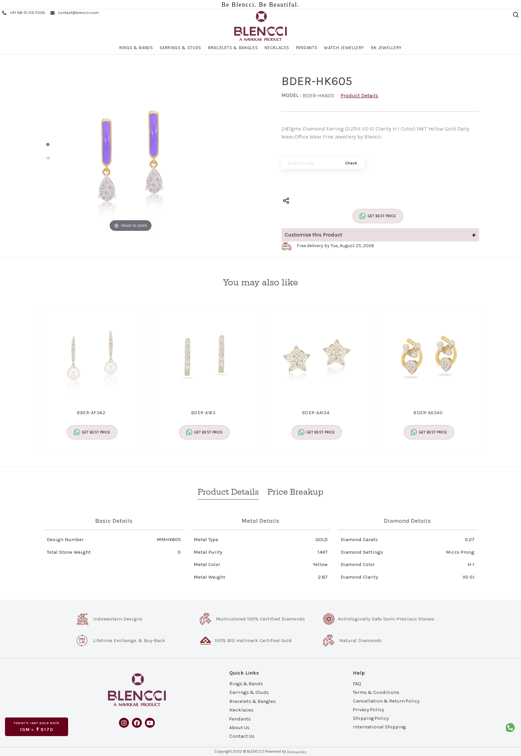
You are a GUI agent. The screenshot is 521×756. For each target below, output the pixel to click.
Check (351, 163)
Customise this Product (380, 235)
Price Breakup (295, 492)
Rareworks (297, 752)
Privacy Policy (368, 709)
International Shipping (379, 727)
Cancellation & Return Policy (386, 701)
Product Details (359, 95)
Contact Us (242, 736)
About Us (239, 727)
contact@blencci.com (74, 12)
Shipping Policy (371, 718)
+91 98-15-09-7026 (23, 12)
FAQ (357, 683)
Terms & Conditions (376, 692)
